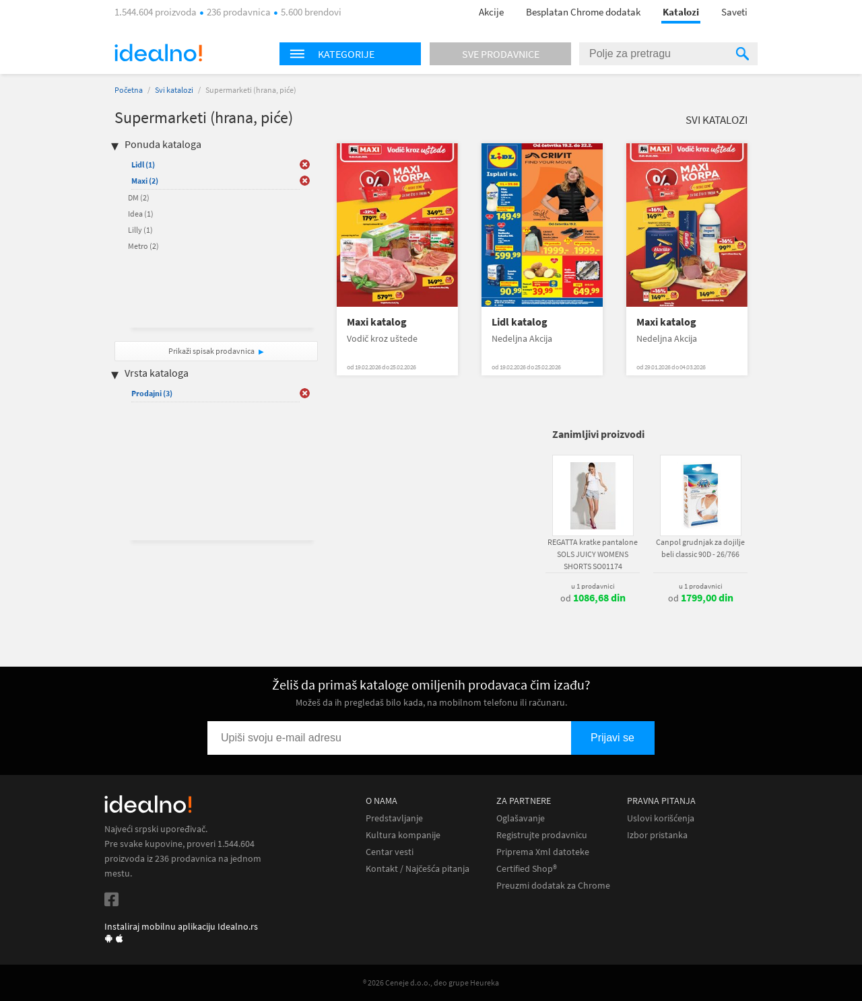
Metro (143, 246)
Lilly (140, 230)
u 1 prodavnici (593, 586)
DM (139, 197)
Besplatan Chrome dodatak (583, 11)
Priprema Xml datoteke (542, 852)
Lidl (143, 164)
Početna (128, 90)
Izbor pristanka (657, 835)
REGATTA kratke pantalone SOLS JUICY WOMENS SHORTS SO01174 (593, 554)
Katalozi (681, 11)
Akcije (491, 11)
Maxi (144, 181)
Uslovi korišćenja (660, 818)
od (593, 598)
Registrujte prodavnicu (541, 835)
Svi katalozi (174, 90)
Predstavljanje (394, 818)
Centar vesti (389, 852)
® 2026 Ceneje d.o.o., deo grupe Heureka (431, 982)
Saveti (734, 11)
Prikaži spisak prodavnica (211, 351)
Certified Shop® (526, 869)
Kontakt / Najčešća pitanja (417, 869)
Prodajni (151, 393)
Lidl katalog (520, 322)
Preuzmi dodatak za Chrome (553, 885)
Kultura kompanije (403, 835)
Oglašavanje (520, 818)
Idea (141, 214)
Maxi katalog (377, 322)
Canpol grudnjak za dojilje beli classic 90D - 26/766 (700, 548)
